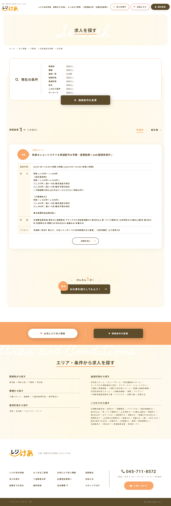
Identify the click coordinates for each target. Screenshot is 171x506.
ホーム (12, 48)
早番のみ (137, 418)
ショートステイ (140, 385)
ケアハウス (120, 394)
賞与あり (107, 424)
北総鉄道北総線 (46, 48)
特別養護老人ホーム (132, 382)
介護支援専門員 (39, 396)
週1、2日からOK (150, 418)
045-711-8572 (138, 471)
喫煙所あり (96, 418)
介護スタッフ (15, 396)
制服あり (152, 412)
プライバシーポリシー (20, 502)
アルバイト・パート (33, 411)
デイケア (138, 391)
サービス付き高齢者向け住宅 (103, 385)
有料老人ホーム (97, 382)
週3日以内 (95, 415)
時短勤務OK (143, 421)
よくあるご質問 (74, 7)
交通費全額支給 (97, 408)
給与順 (156, 129)
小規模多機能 (119, 391)
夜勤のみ (132, 415)
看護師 (27, 396)
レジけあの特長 (44, 7)
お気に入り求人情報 (52, 333)
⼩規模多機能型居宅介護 (101, 394)
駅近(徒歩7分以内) (99, 421)
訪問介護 (131, 394)
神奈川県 (22, 382)
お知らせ (89, 479)
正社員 (19, 411)
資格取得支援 (119, 424)
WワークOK (107, 415)
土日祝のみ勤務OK (111, 418)
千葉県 (33, 48)
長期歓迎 (120, 408)
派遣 (11, 411)
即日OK (110, 408)
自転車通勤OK (146, 408)
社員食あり (96, 424)
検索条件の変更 (85, 100)
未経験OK (124, 421)
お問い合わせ (139, 485)
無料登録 (160, 6)
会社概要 (62, 485)
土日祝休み (126, 412)
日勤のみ (114, 421)
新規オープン (134, 424)
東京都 (12, 382)
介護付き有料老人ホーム (120, 388)
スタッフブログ (92, 485)
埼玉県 (40, 382)
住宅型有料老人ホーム (100, 391)
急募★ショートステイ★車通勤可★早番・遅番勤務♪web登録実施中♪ (72, 154)
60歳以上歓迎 (139, 412)
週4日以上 (95, 412)
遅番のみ (126, 418)
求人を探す (119, 6)
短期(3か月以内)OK (147, 415)
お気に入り (140, 6)
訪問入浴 (141, 394)
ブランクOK (132, 408)
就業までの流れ (59, 7)
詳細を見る (85, 241)
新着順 (141, 129)
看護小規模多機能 (141, 388)
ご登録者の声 (88, 7)
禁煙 (133, 421)
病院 (129, 391)
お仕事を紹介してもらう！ (85, 289)
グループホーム (114, 382)
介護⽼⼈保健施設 (98, 388)
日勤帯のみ (120, 415)
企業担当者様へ (102, 7)
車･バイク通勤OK (110, 412)
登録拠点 (89, 472)
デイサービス (125, 385)
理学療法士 (53, 396)
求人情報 (23, 48)
